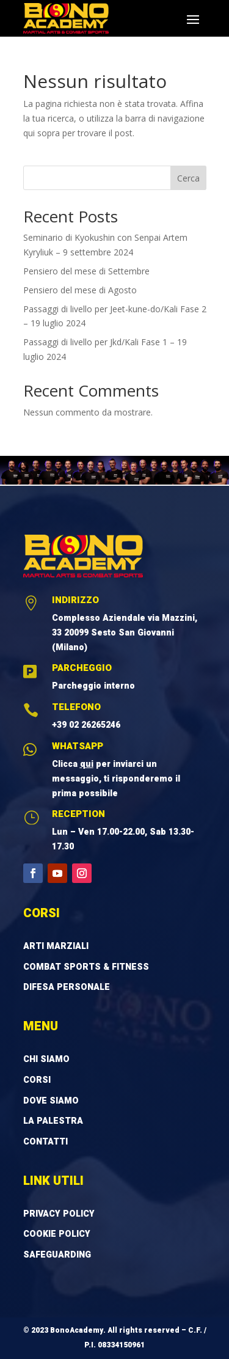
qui (86, 764)
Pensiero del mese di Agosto (80, 290)
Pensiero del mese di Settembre (86, 271)
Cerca (188, 178)
